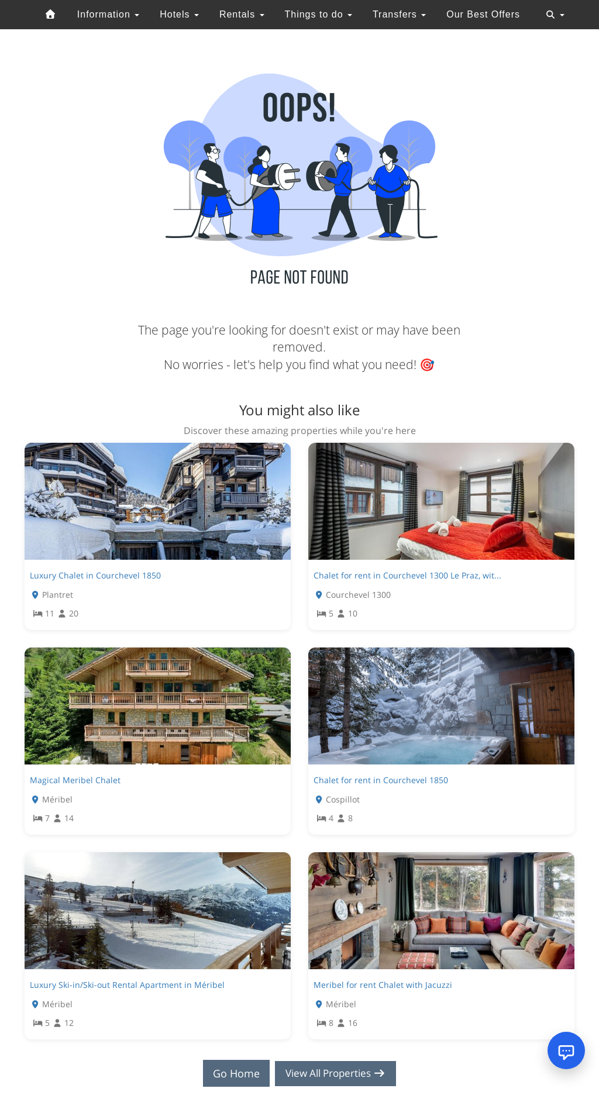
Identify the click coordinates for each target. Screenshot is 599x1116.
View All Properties (335, 1073)
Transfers (399, 14)
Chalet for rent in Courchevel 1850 (381, 780)
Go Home (232, 1073)
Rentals (241, 14)
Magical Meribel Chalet (75, 780)
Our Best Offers (483, 14)
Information (108, 14)
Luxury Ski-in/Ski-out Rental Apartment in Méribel (127, 984)
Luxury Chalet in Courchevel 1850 (95, 575)
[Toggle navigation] (555, 14)
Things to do (318, 14)
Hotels (179, 14)
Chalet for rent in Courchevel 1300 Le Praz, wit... (407, 575)
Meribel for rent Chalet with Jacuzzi (383, 984)
